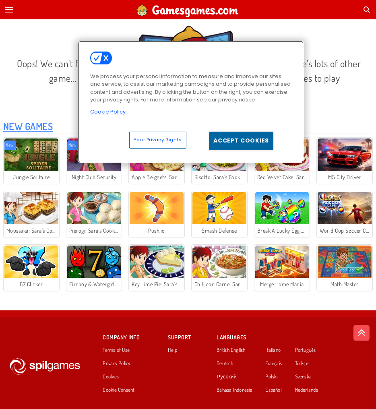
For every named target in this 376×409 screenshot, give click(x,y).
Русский (227, 377)
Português (305, 350)
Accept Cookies (241, 140)
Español (273, 390)
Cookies (111, 377)
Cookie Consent (118, 390)
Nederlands (306, 390)
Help (172, 350)
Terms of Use (116, 350)
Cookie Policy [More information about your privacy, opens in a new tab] (108, 112)
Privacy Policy (116, 363)
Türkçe (301, 363)
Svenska (303, 377)
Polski (271, 377)
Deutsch (225, 363)
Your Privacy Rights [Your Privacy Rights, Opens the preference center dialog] (158, 139)
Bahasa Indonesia (234, 390)
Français (273, 363)
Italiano (273, 350)
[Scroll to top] (361, 333)
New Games (28, 126)
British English (231, 350)
